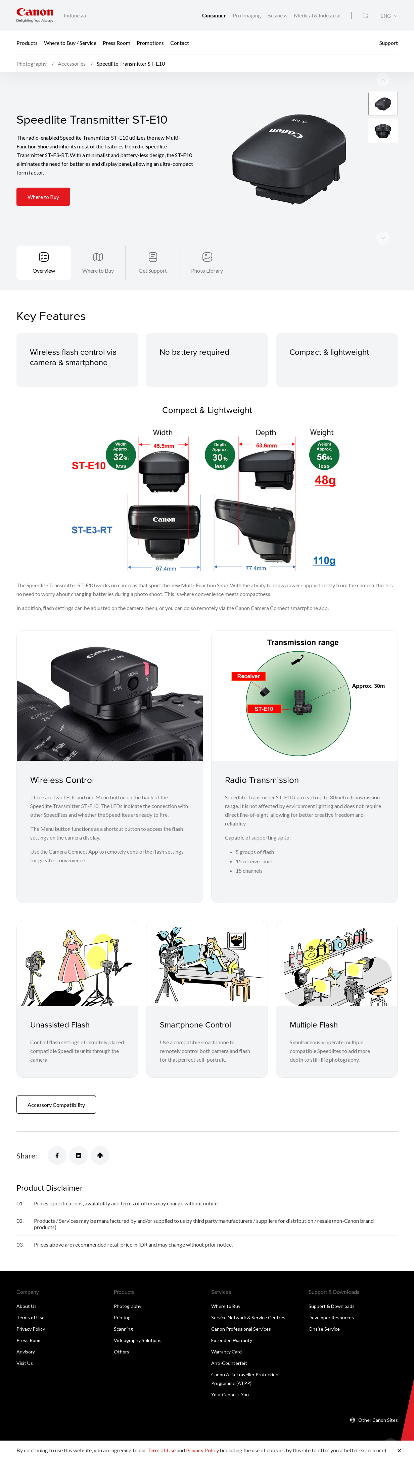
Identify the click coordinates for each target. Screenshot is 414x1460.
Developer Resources (331, 1317)
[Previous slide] (383, 238)
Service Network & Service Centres (248, 1317)
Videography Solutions (138, 1340)
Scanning (123, 1329)
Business (277, 15)
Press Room (116, 43)
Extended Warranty (231, 1340)
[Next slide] (383, 79)
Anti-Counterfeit (229, 1363)
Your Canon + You (230, 1394)
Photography (127, 1306)
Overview (44, 270)
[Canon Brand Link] (34, 15)
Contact (179, 43)
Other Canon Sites (378, 1420)
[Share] (57, 1155)
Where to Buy (43, 197)
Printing (122, 1317)
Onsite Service (324, 1329)
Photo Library (207, 270)
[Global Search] (365, 15)
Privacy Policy (30, 1329)
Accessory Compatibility (56, 1105)
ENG (385, 15)
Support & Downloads (332, 1306)
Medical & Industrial (317, 15)
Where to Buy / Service (70, 43)
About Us (26, 1306)
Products (27, 43)
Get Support (153, 270)
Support (388, 43)
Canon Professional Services (241, 1329)
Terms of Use (30, 1317)
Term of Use (161, 1450)
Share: (26, 1155)
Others (121, 1351)
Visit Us (24, 1363)
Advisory (25, 1351)
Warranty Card (226, 1351)
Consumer (214, 15)
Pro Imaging (247, 15)
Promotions (150, 43)
